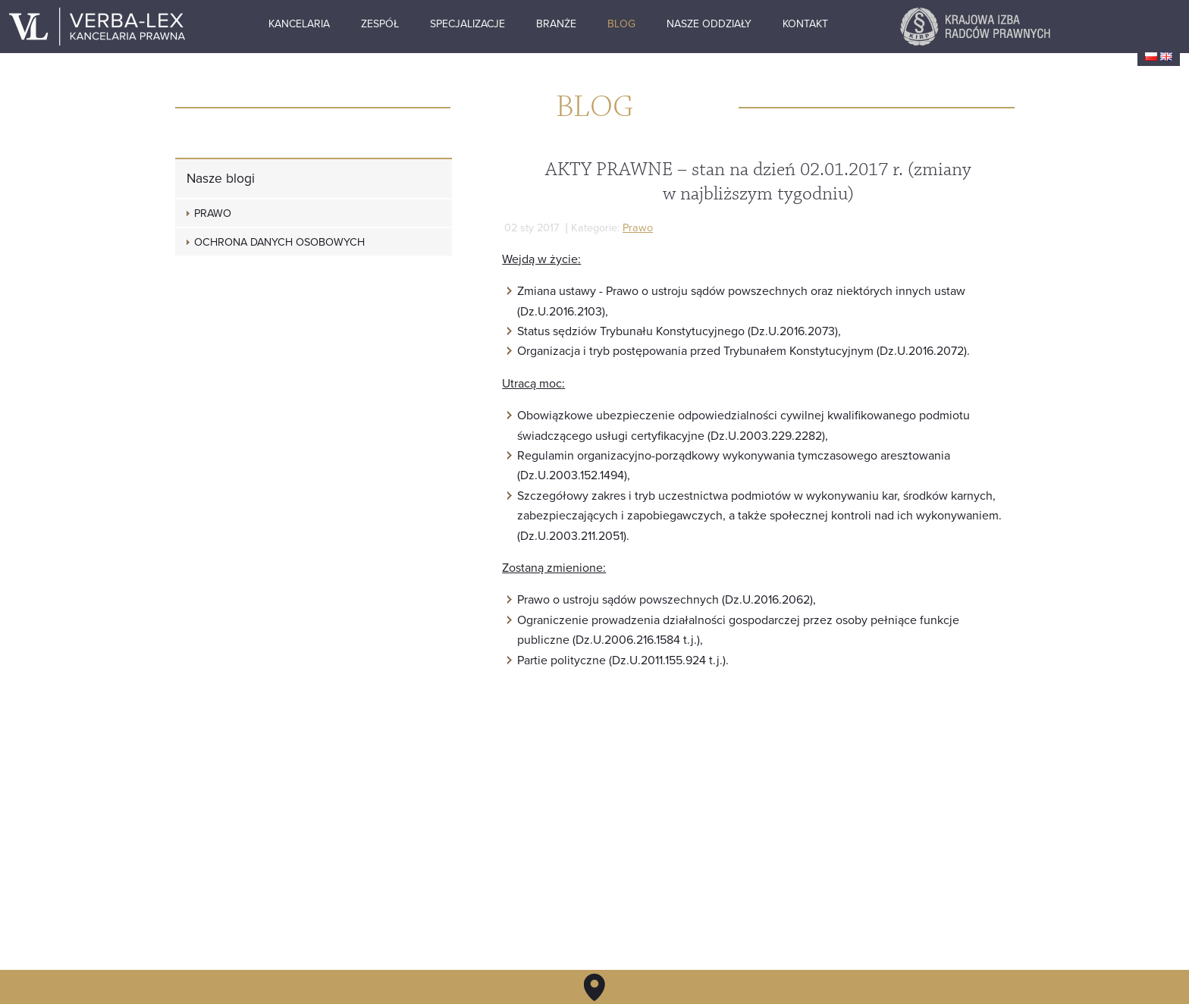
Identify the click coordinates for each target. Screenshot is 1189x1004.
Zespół (433, 24)
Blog (675, 24)
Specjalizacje (521, 24)
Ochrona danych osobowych (279, 242)
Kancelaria (351, 24)
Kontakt (859, 24)
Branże (610, 24)
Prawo (637, 227)
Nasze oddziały (762, 24)
